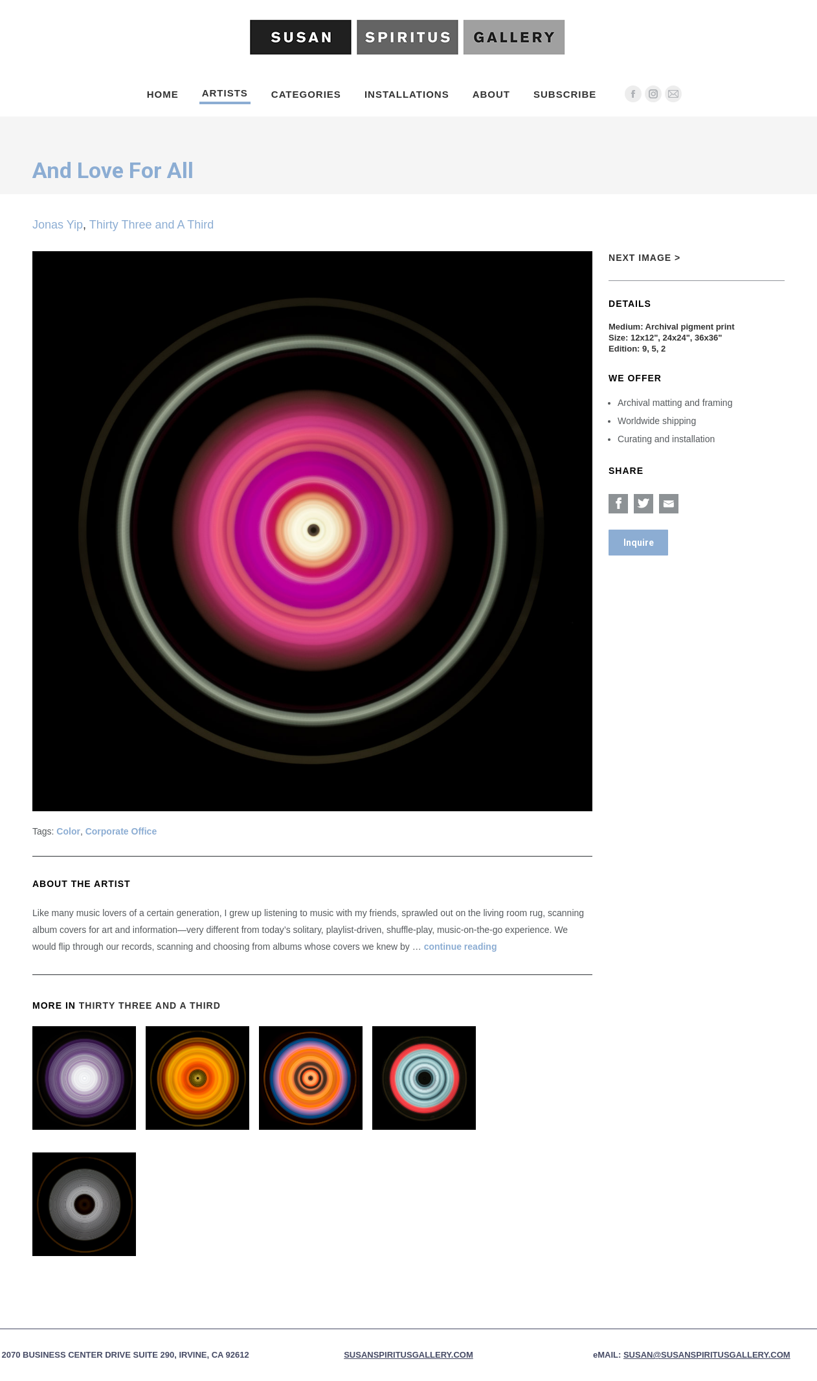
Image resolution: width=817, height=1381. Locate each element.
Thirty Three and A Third (151, 224)
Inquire (638, 542)
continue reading (460, 946)
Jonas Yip (57, 224)
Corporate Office (121, 831)
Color (68, 831)
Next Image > (644, 258)
